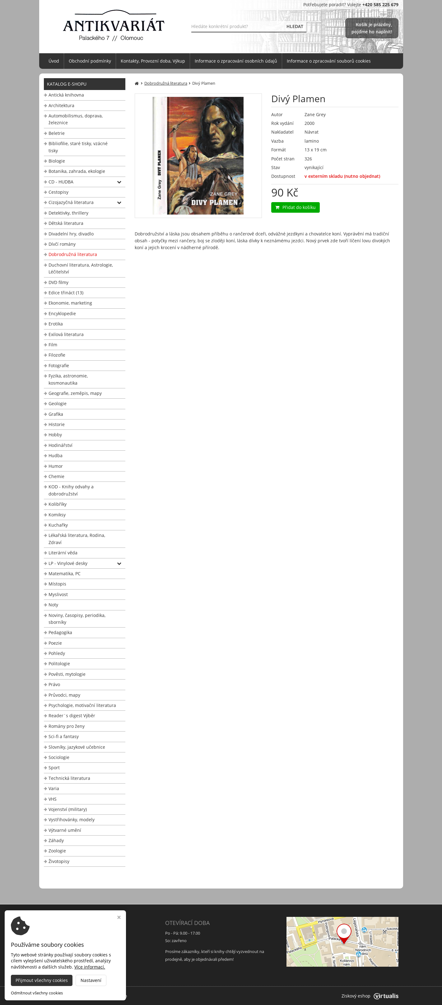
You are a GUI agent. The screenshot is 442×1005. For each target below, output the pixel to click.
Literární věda (63, 553)
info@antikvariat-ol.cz (67, 966)
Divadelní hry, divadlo (71, 234)
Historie (57, 424)
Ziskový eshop (370, 996)
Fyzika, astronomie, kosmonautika (68, 379)
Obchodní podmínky (90, 61)
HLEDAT (294, 26)
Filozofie (57, 355)
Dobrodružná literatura (73, 254)
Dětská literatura (66, 223)
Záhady (56, 840)
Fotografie (59, 365)
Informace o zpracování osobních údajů (236, 61)
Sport (54, 767)
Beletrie (57, 133)
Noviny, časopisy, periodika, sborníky (77, 618)
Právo (54, 684)
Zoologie (57, 851)
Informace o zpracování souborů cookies (329, 61)
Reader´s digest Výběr (72, 715)
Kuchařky (58, 525)
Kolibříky (58, 504)
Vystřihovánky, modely (72, 819)
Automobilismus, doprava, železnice (76, 119)
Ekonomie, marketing (70, 303)
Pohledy (57, 653)
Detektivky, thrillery (68, 213)
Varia (54, 788)
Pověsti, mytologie (67, 674)
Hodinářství (60, 445)
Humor (56, 466)
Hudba (56, 455)
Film (53, 345)
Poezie (55, 643)
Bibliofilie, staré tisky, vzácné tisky (78, 146)
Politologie (59, 663)
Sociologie (59, 757)
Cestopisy (58, 192)
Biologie (57, 161)
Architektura (61, 105)
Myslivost (58, 594)
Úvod (54, 61)
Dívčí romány (62, 244)
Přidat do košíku (295, 207)
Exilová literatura (66, 334)
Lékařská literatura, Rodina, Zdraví (77, 538)
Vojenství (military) (68, 809)
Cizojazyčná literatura (71, 202)
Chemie (56, 476)
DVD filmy (58, 282)
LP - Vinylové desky (68, 563)
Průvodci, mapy (64, 695)
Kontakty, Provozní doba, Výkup (153, 61)
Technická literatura (69, 778)
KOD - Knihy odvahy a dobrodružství (71, 490)
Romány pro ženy (67, 726)
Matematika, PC (65, 573)
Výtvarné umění (65, 830)
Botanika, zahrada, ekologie (77, 171)
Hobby (55, 435)
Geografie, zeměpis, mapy (75, 393)
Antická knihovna (66, 95)
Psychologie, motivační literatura (82, 705)
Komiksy (57, 515)
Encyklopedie (62, 313)
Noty (53, 605)
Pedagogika (60, 632)
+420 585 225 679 (62, 959)
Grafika (56, 414)
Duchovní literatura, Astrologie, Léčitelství (81, 268)
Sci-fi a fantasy (64, 736)
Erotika (56, 324)
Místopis (57, 584)
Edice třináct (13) (66, 293)
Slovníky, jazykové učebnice (77, 747)
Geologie (58, 403)
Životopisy (59, 861)
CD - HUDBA (61, 182)
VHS (53, 799)
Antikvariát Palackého (104, 996)
